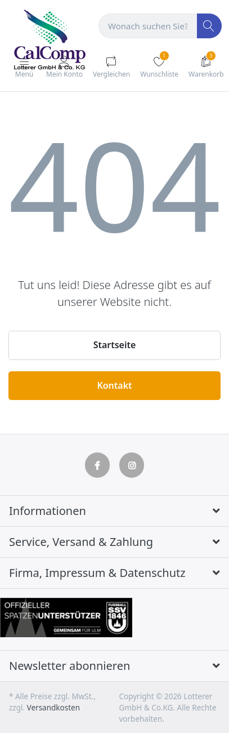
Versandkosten (53, 708)
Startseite (114, 345)
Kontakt (114, 385)
